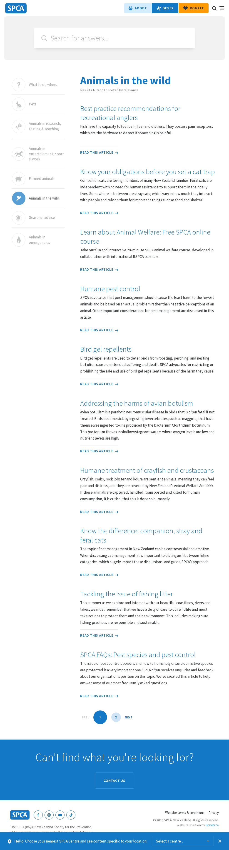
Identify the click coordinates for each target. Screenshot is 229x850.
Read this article (99, 152)
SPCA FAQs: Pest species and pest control (138, 654)
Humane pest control (110, 288)
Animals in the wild (44, 198)
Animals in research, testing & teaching (45, 126)
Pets (32, 104)
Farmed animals (42, 178)
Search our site (214, 8)
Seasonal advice (42, 218)
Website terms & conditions (184, 812)
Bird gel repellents (106, 349)
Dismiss (220, 841)
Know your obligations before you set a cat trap (147, 171)
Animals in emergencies (39, 240)
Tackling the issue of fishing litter (126, 594)
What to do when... (43, 84)
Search (44, 38)
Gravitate (212, 825)
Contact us (114, 780)
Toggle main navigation (221, 8)
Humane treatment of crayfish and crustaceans (147, 470)
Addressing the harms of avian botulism (136, 403)
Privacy (214, 812)
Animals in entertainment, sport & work (46, 154)
